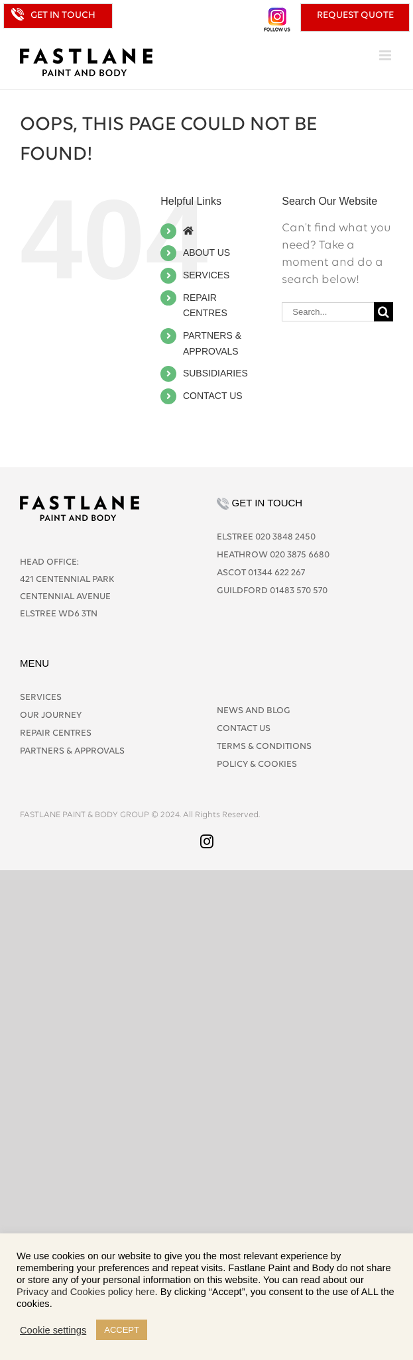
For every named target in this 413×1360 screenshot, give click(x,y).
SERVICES (206, 275)
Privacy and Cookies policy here (86, 1291)
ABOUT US (206, 252)
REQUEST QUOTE (355, 16)
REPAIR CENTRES (55, 733)
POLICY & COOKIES (257, 764)
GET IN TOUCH (62, 16)
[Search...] (328, 311)
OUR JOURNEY (51, 715)
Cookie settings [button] (53, 1330)
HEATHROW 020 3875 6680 (273, 555)
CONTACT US (213, 395)
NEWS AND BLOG (253, 711)
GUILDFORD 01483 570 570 (272, 591)
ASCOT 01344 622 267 (261, 573)
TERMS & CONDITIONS (264, 747)
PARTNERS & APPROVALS (72, 751)
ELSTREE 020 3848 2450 (266, 537)
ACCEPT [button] (121, 1330)
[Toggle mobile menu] (386, 55)
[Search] (383, 311)
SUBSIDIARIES (215, 373)
